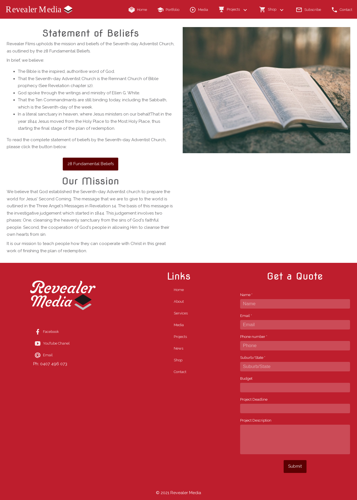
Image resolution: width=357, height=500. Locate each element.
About (179, 301)
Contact (180, 372)
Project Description (255, 420)
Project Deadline (253, 399)
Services (181, 313)
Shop (178, 360)
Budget (246, 378)
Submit (295, 466)
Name (246, 295)
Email (246, 316)
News (178, 348)
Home (179, 290)
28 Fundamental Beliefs (90, 163)
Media (179, 325)
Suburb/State (252, 357)
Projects (180, 337)
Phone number (253, 337)
